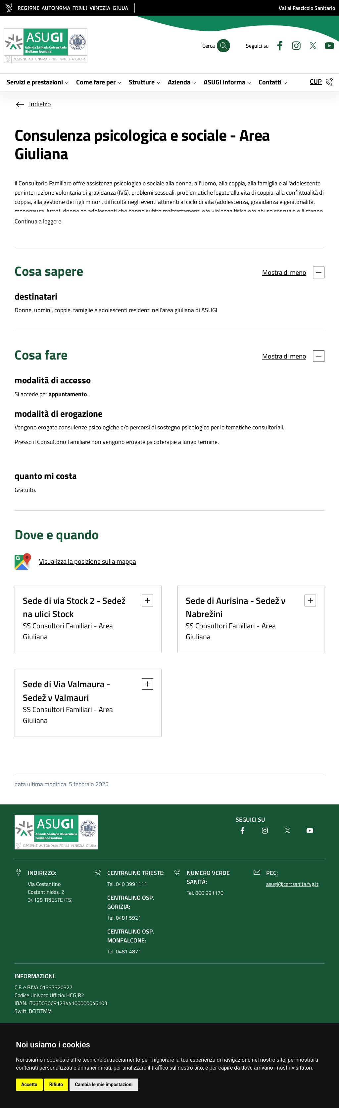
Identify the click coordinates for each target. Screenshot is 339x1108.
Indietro (33, 104)
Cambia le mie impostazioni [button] (103, 1084)
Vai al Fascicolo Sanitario (307, 8)
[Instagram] (293, 44)
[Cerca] (223, 45)
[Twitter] (310, 44)
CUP (316, 81)
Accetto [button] (29, 1084)
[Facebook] (277, 44)
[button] (144, 600)
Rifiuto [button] (56, 1084)
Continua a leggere (38, 221)
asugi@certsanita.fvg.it (292, 884)
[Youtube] (326, 44)
